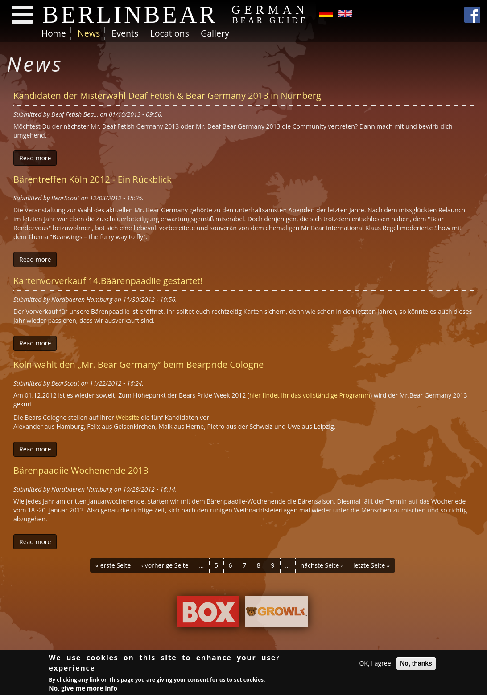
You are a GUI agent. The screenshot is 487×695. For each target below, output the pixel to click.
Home (53, 33)
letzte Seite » (371, 565)
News (89, 33)
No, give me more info (83, 688)
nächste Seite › (322, 565)
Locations (169, 33)
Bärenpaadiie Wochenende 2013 (81, 470)
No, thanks (416, 663)
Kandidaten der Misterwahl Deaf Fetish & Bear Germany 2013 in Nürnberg (167, 95)
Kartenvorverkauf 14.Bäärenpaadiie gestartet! (108, 281)
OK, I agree (375, 663)
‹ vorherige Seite (165, 565)
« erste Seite (113, 565)
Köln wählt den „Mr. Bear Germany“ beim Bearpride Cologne (138, 364)
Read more (35, 158)
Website (127, 417)
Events (124, 33)
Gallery (215, 33)
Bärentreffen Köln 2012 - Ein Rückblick (92, 179)
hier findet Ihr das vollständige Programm (309, 395)
